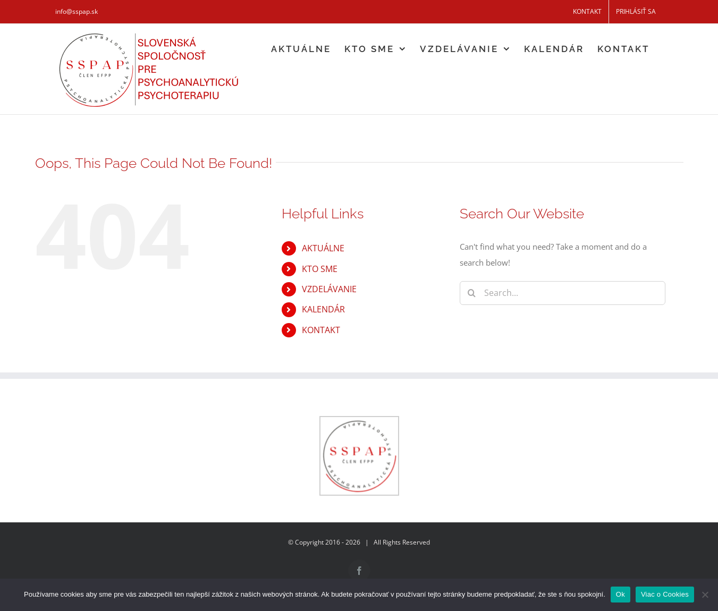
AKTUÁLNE (323, 248)
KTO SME (319, 269)
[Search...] (562, 293)
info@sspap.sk (76, 11)
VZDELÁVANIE (329, 289)
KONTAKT (321, 330)
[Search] (472, 293)
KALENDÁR (323, 309)
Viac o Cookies (665, 594)
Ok (620, 594)
